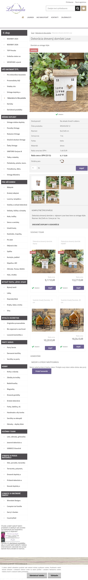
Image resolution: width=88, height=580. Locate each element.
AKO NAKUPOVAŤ (42, 17)
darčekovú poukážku (17, 543)
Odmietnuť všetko (37, 575)
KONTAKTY (54, 17)
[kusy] (34, 168)
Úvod (32, 33)
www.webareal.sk (21, 564)
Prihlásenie (69, 2)
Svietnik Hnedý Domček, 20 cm (71, 301)
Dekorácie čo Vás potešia (43, 33)
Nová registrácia (80, 2)
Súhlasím (54, 575)
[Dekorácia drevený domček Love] (38, 176)
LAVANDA (30, 17)
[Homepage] (23, 17)
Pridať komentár (42, 371)
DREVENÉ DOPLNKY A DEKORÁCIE (45, 224)
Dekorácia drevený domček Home (42, 242)
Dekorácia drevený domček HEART (70, 242)
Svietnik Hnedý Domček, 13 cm (42, 301)
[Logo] (16, 8)
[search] (77, 8)
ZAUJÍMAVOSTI (66, 17)
